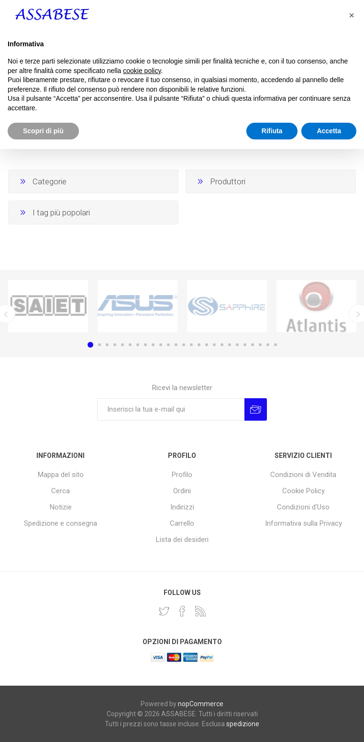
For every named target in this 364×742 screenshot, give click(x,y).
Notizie (61, 507)
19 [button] (229, 344)
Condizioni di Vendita (303, 474)
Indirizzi (182, 507)
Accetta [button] (329, 723)
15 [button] (199, 344)
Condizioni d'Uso (303, 507)
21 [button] (244, 344)
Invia (255, 409)
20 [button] (237, 344)
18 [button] (222, 344)
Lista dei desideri (182, 539)
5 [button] (122, 344)
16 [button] (206, 344)
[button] (351, 608)
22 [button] (252, 344)
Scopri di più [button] (43, 723)
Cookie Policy (303, 491)
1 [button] (90, 345)
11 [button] (168, 344)
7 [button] (137, 344)
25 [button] (275, 344)
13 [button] (183, 344)
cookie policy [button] (142, 663)
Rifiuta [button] (272, 723)
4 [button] (114, 344)
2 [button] (99, 344)
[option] (48, 306)
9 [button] (153, 344)
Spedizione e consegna (60, 523)
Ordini (182, 491)
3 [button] (107, 344)
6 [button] (130, 344)
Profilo (182, 474)
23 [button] (260, 344)
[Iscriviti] (170, 409)
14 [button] (191, 344)
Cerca (60, 491)
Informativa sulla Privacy (303, 523)
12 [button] (176, 344)
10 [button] (160, 344)
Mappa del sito (61, 474)
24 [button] (267, 344)
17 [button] (214, 344)
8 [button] (145, 344)
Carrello (182, 523)
